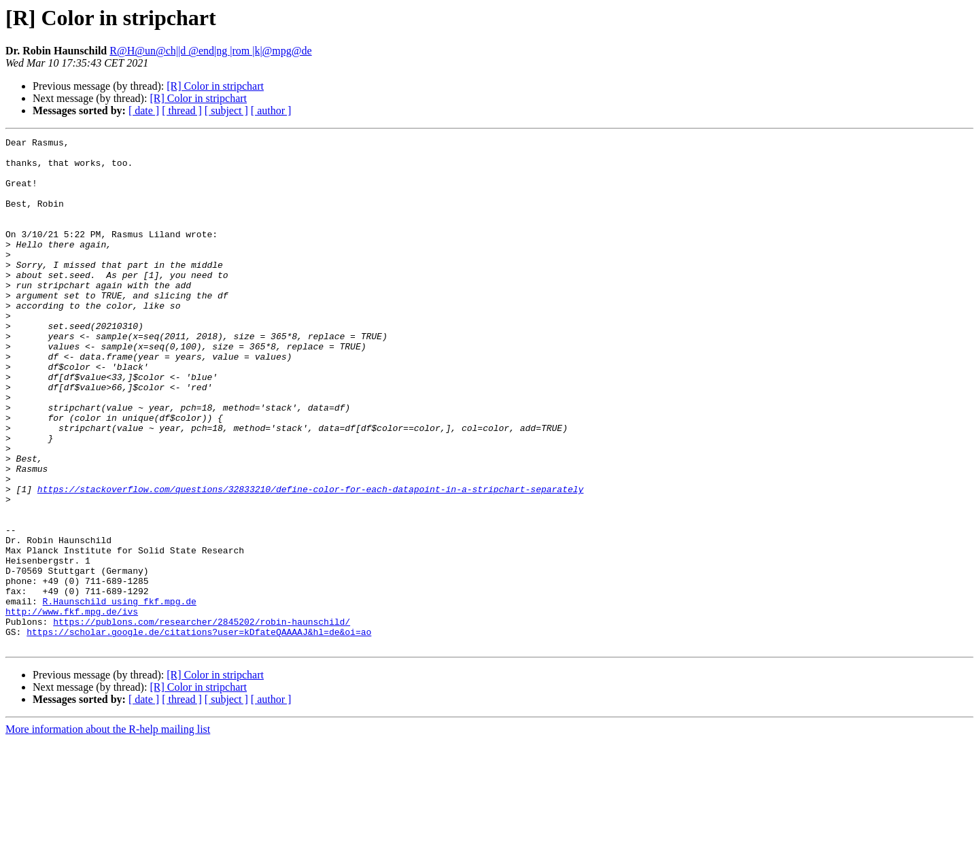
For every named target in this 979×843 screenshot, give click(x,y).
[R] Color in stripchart (215, 86)
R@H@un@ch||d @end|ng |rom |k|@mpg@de (210, 50)
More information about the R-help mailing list (107, 831)
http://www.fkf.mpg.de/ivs (71, 707)
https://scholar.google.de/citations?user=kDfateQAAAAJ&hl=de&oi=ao (199, 731)
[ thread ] (182, 110)
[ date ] (143, 110)
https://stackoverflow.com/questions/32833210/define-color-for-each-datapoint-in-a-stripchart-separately (310, 560)
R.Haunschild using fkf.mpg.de (119, 695)
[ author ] (271, 110)
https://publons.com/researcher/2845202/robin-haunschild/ (201, 719)
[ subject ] (226, 110)
